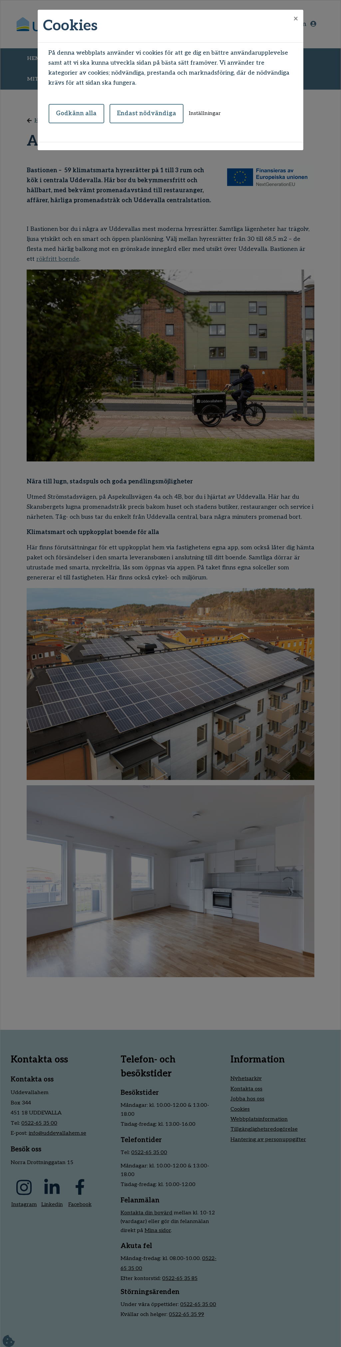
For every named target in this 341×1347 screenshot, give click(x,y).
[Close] (295, 19)
